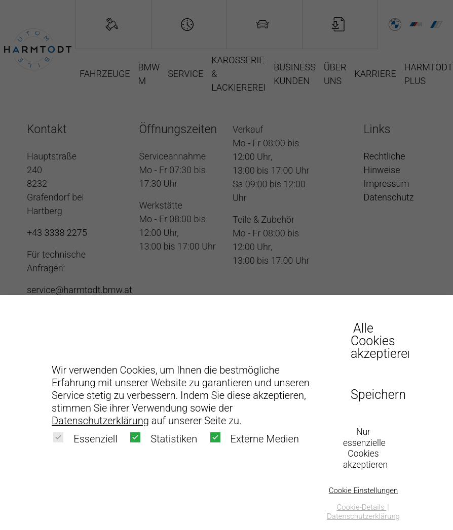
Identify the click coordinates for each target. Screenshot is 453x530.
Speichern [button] (376, 394)
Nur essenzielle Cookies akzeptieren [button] (365, 448)
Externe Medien (254, 438)
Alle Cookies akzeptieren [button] (376, 341)
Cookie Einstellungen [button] (363, 490)
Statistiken (163, 438)
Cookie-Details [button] (361, 507)
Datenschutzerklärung (100, 421)
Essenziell (85, 438)
